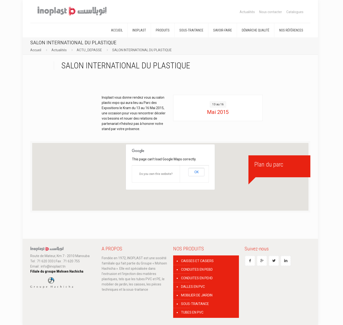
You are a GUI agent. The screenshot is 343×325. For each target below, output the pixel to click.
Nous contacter (270, 12)
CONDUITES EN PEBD (197, 269)
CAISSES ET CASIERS (197, 261)
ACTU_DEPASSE (89, 50)
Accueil (35, 50)
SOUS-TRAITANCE (195, 304)
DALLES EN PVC (193, 287)
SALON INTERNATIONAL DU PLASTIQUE (142, 50)
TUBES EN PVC (192, 312)
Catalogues (294, 12)
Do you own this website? (155, 174)
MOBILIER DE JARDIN (196, 295)
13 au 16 (218, 104)
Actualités (247, 12)
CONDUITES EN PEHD (197, 278)
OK (196, 172)
